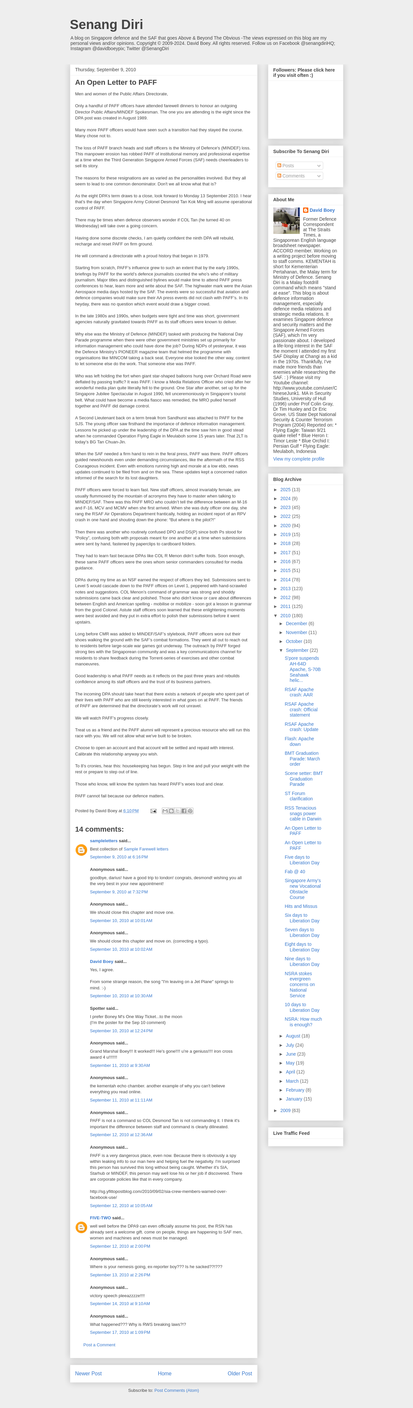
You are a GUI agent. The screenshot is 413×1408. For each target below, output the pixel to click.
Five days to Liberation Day (302, 859)
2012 (286, 597)
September (298, 650)
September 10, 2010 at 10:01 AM (121, 920)
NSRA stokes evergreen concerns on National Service (300, 984)
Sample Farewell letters (145, 849)
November (297, 632)
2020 (286, 525)
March (293, 1081)
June (291, 1054)
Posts (285, 165)
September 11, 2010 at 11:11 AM (121, 1100)
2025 (286, 489)
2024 (286, 498)
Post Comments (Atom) (177, 1390)
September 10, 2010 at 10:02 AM (121, 949)
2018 (286, 543)
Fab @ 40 (295, 871)
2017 (286, 552)
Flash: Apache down (299, 741)
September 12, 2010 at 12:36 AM (121, 1134)
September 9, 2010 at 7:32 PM (119, 891)
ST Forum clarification (299, 796)
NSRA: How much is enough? (303, 1021)
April (291, 1071)
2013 (286, 588)
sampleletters (104, 840)
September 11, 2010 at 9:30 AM (120, 1065)
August (293, 1036)
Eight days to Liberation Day (302, 947)
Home (165, 1373)
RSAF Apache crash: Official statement (301, 709)
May (291, 1063)
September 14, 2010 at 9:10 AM (120, 1303)
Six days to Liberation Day (302, 917)
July (290, 1045)
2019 (286, 534)
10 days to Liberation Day (302, 1007)
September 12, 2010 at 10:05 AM (121, 1205)
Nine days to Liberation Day (302, 961)
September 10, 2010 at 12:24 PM (121, 1030)
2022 (286, 516)
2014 (286, 579)
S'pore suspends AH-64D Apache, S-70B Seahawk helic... (303, 669)
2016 (286, 561)
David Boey (102, 961)
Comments (291, 175)
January (295, 1099)
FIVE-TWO (100, 1217)
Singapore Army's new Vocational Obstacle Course (303, 889)
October (295, 641)
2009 (286, 1110)
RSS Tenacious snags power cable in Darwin (303, 813)
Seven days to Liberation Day (302, 932)
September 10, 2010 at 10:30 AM (121, 995)
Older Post (240, 1373)
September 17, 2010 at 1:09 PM (120, 1332)
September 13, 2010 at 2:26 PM (120, 1274)
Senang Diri (106, 24)
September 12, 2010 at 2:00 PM (120, 1246)
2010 (286, 615)
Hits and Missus (301, 906)
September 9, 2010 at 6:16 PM (119, 856)
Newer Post (88, 1373)
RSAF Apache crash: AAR (299, 692)
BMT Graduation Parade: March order (302, 759)
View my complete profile (299, 459)
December (297, 623)
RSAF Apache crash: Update (301, 726)
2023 (286, 507)
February (296, 1090)
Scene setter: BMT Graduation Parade (304, 779)
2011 (286, 606)
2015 (286, 570)
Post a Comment (100, 1344)
